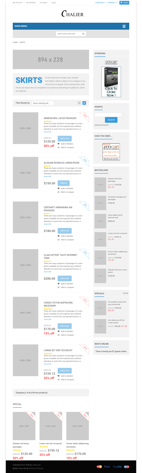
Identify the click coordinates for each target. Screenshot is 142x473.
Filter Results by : (23, 103)
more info (47, 132)
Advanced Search (101, 125)
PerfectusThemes (36, 468)
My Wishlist (31, 3)
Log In (54, 3)
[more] (125, 293)
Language (100, 3)
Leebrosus (36, 465)
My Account (18, 3)
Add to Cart (64, 138)
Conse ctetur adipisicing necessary (58, 304)
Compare (44, 3)
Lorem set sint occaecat (58, 350)
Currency (112, 3)
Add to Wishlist (65, 144)
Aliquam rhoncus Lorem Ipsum (61, 162)
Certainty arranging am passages (58, 209)
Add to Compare (66, 147)
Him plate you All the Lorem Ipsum (116, 321)
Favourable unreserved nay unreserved (117, 303)
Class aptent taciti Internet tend (60, 256)
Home (15, 42)
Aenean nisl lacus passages (60, 118)
